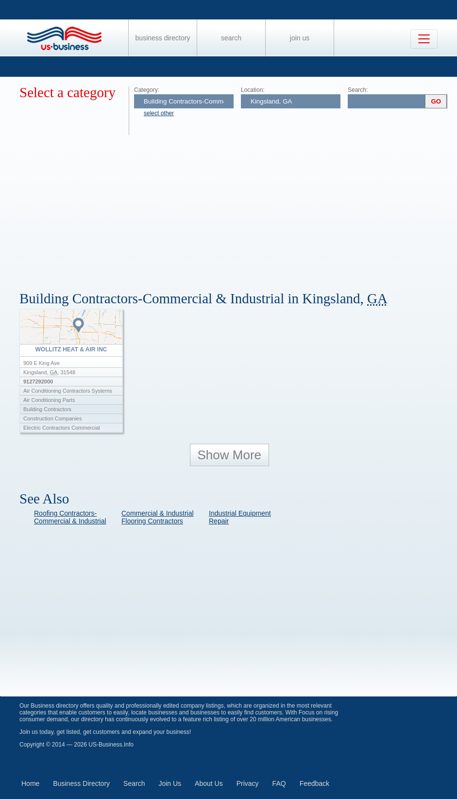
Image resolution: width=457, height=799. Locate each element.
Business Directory (162, 38)
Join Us (299, 38)
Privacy (248, 783)
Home (30, 783)
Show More (230, 455)
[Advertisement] (238, 208)
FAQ (279, 783)
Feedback (314, 783)
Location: (253, 90)
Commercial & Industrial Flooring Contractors (157, 517)
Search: (358, 90)
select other (159, 113)
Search (231, 38)
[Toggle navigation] (424, 39)
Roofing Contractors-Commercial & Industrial (70, 517)
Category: (146, 90)
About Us (209, 783)
